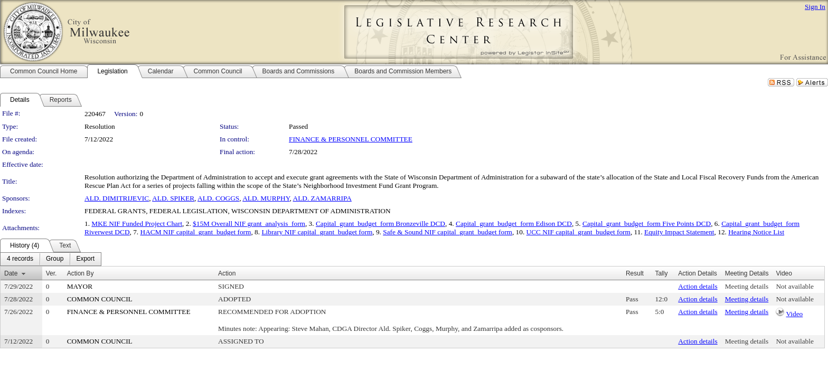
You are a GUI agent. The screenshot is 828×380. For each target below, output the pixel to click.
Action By (80, 273)
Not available (794, 286)
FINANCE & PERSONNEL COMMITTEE (350, 139)
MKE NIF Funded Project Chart (136, 223)
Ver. (51, 273)
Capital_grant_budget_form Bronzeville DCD (380, 223)
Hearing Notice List (756, 232)
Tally (661, 273)
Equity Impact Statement (679, 232)
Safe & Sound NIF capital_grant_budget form (447, 232)
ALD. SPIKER (173, 198)
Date (10, 273)
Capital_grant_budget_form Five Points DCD (646, 223)
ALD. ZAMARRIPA (322, 198)
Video (794, 314)
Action (227, 273)
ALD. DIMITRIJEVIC (116, 198)
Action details (697, 286)
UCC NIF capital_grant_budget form (578, 232)
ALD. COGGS (218, 198)
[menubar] (50, 259)
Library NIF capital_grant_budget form (316, 232)
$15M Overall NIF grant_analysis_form (249, 223)
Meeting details (747, 286)
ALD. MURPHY (265, 198)
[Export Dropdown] (85, 259)
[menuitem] (20, 259)
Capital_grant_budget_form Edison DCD (514, 223)
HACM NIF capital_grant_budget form (195, 232)
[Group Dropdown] (55, 259)
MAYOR (79, 286)
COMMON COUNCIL (100, 299)
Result (635, 273)
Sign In (815, 7)
